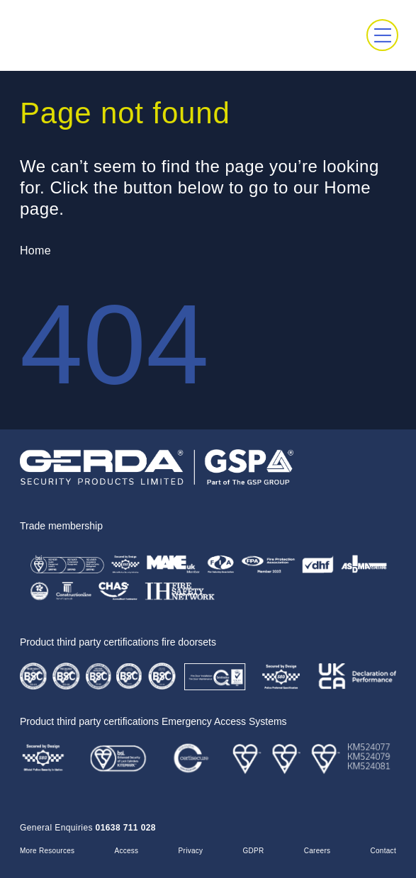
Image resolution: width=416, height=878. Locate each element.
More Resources (47, 851)
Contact (383, 851)
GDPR (253, 851)
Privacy (191, 851)
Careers (317, 851)
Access (126, 851)
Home (35, 250)
